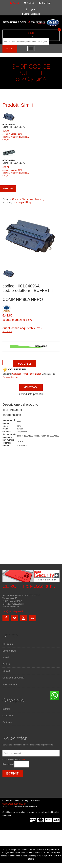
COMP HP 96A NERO (13, 125)
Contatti (6, 671)
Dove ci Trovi (9, 650)
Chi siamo (7, 644)
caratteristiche (11, 414)
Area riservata (9, 684)
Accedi (5, 657)
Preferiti (6, 664)
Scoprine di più (49, 855)
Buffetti (6, 709)
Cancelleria (8, 715)
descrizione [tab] (31, 387)
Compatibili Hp (23, 202)
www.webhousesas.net (14, 803)
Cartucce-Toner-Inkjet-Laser (26, 199)
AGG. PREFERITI (14, 369)
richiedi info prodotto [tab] (31, 394)
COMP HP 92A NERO (13, 161)
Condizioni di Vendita (13, 677)
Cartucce (7, 722)
